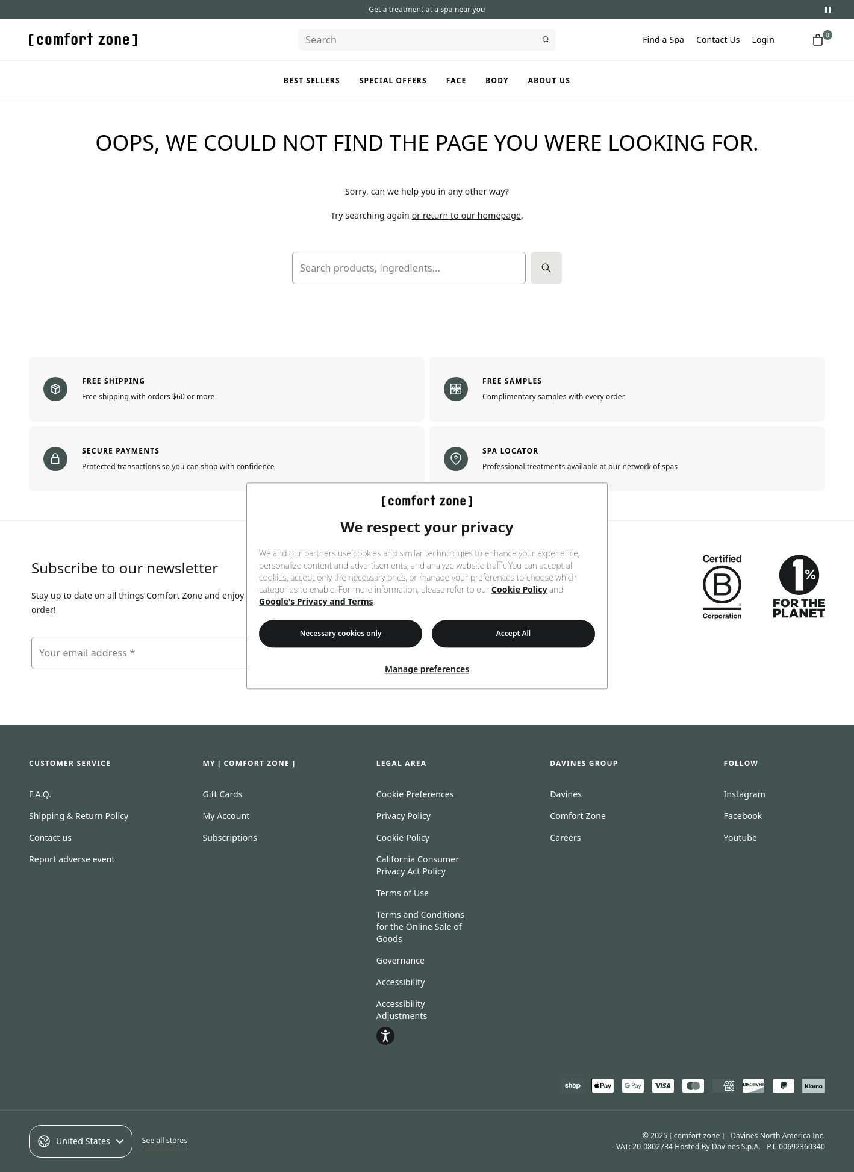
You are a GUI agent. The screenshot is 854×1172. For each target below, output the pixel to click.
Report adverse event (72, 859)
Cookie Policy (519, 590)
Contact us (50, 837)
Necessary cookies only (341, 634)
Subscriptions (229, 837)
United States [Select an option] (81, 1141)
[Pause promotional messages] (827, 9)
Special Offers (393, 80)
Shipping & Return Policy (78, 815)
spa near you (462, 9)
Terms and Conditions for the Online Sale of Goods (420, 926)
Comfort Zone (578, 815)
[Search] (426, 40)
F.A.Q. (40, 794)
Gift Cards (222, 794)
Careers (565, 837)
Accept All (513, 634)
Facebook (743, 815)
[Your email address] (185, 653)
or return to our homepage (466, 215)
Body (496, 80)
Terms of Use (402, 893)
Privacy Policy (403, 815)
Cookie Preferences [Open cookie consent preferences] (415, 794)
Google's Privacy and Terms (316, 602)
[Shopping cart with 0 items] (818, 40)
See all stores (165, 1140)
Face (456, 80)
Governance (400, 960)
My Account (225, 815)
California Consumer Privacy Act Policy (418, 865)
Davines (566, 794)
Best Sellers (312, 80)
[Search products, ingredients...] (409, 268)
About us (549, 80)
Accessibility (400, 982)
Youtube (741, 837)
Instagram (744, 794)
